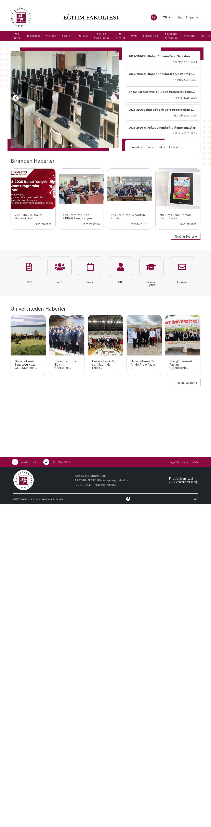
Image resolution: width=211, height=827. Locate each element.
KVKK (134, 35)
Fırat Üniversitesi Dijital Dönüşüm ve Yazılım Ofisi (42, 499)
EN (7, 29)
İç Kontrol (120, 35)
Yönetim (51, 35)
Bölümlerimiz (151, 35)
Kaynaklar (189, 35)
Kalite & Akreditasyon (102, 35)
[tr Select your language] (167, 17)
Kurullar (83, 35)
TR (2, 29)
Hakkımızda (33, 35)
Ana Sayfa (17, 35)
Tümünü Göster (185, 236)
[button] (48, 145)
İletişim (205, 35)
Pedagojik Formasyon (171, 35)
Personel (67, 35)
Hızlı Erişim (188, 17)
